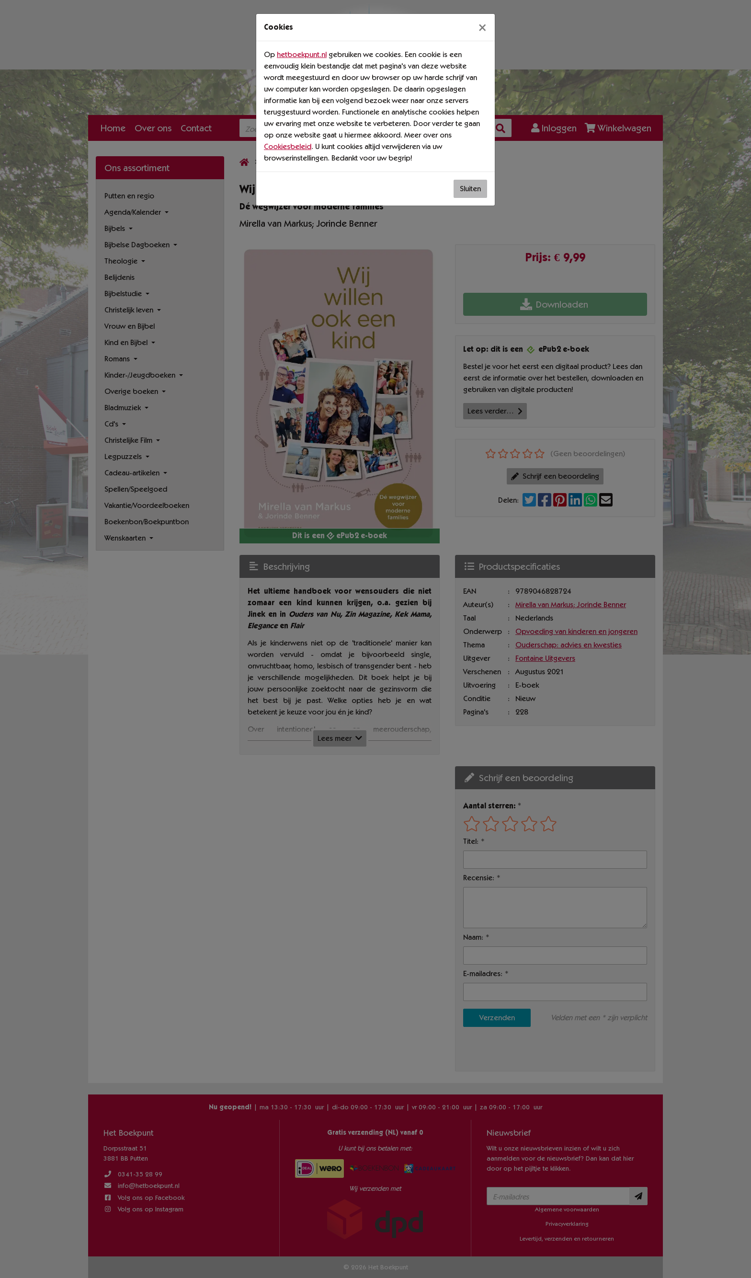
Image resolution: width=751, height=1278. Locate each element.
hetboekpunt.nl (302, 54)
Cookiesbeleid (287, 146)
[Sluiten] (482, 27)
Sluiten (470, 188)
